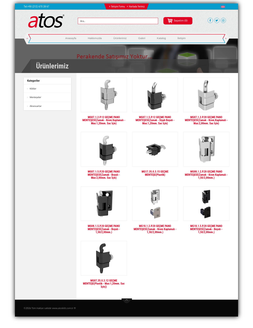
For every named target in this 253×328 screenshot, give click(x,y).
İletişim (181, 38)
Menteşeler (35, 97)
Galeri (141, 38)
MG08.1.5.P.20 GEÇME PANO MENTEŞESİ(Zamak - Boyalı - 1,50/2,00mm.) (103, 229)
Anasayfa (70, 38)
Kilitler (33, 88)
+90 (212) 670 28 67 (38, 6)
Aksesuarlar (36, 105)
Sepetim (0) (177, 20)
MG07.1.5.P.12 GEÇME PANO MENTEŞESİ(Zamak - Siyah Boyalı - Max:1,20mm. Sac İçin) (155, 120)
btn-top (127, 300)
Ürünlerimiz (120, 38)
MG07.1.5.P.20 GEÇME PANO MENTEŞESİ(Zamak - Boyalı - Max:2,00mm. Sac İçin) (103, 174)
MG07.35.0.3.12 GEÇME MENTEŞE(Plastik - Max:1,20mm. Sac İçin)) (104, 283)
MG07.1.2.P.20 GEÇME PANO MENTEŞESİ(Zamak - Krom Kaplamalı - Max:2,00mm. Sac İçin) (206, 120)
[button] (224, 6)
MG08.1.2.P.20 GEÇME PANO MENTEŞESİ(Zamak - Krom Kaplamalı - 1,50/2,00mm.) (206, 174)
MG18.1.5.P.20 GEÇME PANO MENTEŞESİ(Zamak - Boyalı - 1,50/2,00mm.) (206, 229)
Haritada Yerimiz (137, 6)
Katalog (161, 38)
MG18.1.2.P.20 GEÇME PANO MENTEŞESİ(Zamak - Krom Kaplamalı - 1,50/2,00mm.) (155, 229)
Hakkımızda (95, 38)
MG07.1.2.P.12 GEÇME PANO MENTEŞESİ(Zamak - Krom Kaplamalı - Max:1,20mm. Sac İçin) (103, 120)
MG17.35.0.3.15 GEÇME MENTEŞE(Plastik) (155, 173)
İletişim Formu (118, 6)
